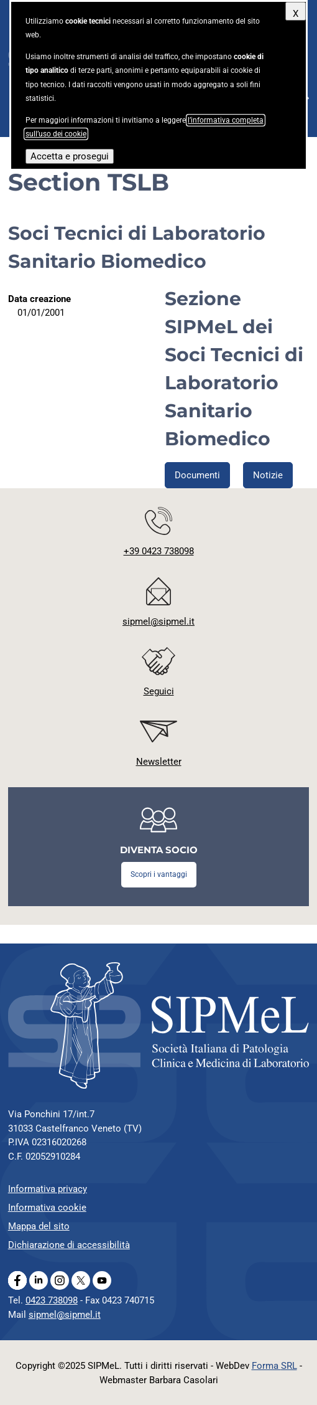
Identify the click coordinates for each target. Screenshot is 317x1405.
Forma (274, 1365)
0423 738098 (51, 1300)
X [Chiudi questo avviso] (295, 13)
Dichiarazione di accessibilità (69, 1245)
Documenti (197, 475)
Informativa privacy (47, 1188)
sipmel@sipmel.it (65, 1314)
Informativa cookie (47, 1207)
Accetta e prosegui (69, 156)
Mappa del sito (39, 1226)
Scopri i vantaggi (159, 874)
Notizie (268, 475)
